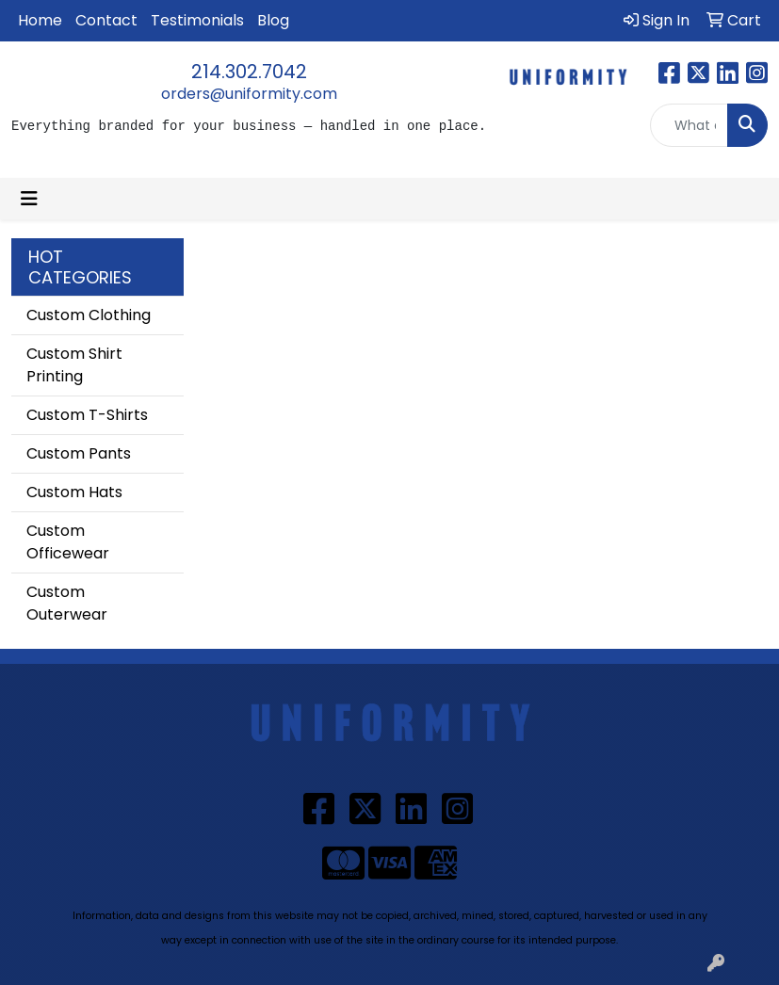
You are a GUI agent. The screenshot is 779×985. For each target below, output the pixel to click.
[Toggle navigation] (29, 199)
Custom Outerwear (66, 603)
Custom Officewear (67, 542)
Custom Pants (78, 453)
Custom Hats (74, 492)
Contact (106, 20)
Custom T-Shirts (87, 415)
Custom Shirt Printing (74, 365)
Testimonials (197, 20)
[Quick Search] (689, 125)
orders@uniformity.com (249, 94)
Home (40, 20)
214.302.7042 (249, 71)
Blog (273, 20)
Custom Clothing (88, 315)
